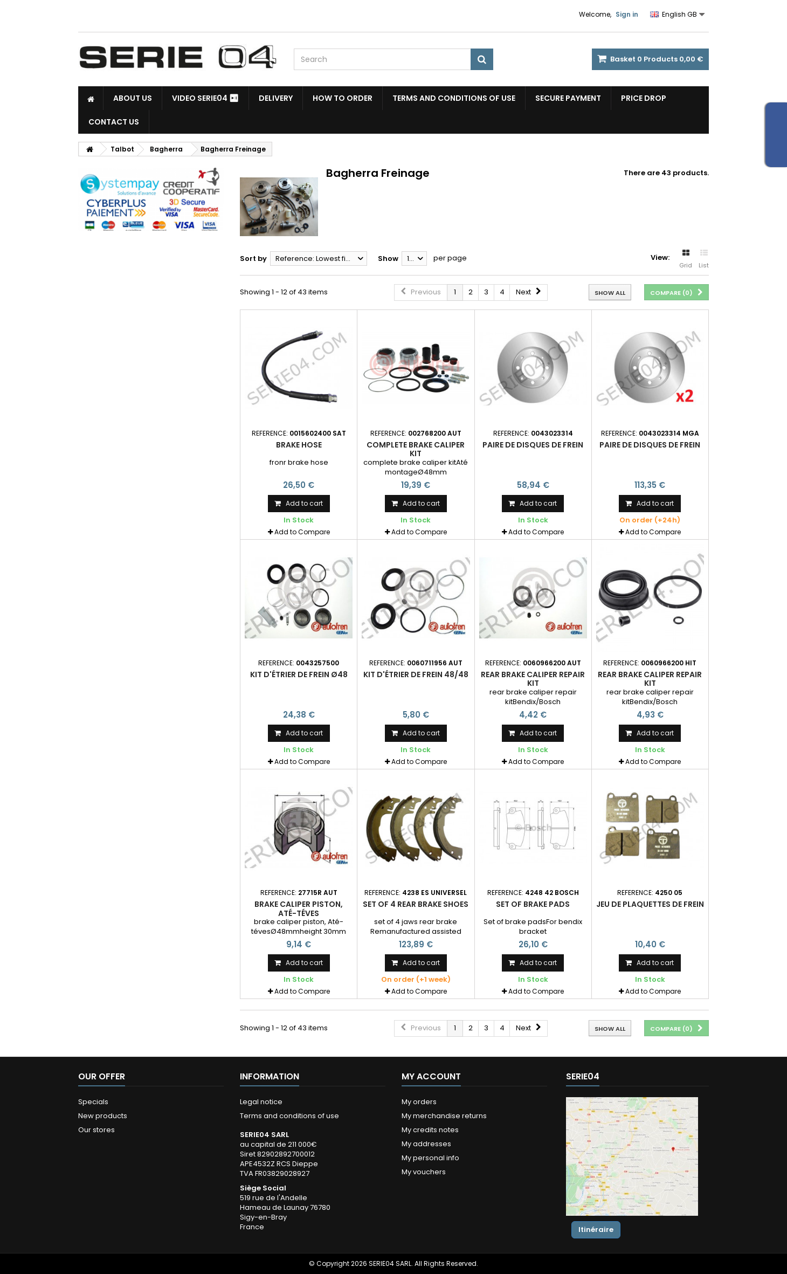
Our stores (96, 1130)
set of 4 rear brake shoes (415, 904)
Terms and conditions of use (453, 98)
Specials (93, 1102)
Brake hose (299, 444)
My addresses (426, 1144)
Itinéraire (595, 1229)
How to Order (342, 98)
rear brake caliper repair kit (533, 678)
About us (132, 98)
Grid (685, 259)
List (704, 259)
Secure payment (568, 98)
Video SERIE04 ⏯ (205, 98)
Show (388, 258)
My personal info (430, 1158)
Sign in (627, 14)
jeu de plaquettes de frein (650, 904)
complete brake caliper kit (416, 449)
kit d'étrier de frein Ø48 (299, 674)
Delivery (276, 98)
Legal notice (261, 1102)
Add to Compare (302, 531)
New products (102, 1116)
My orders (419, 1102)
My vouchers (424, 1172)
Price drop (643, 98)
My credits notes (430, 1130)
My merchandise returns (444, 1116)
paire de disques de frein (532, 444)
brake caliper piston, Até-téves (298, 908)
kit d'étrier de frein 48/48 (415, 674)
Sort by (253, 258)
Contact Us (113, 121)
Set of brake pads (533, 904)
